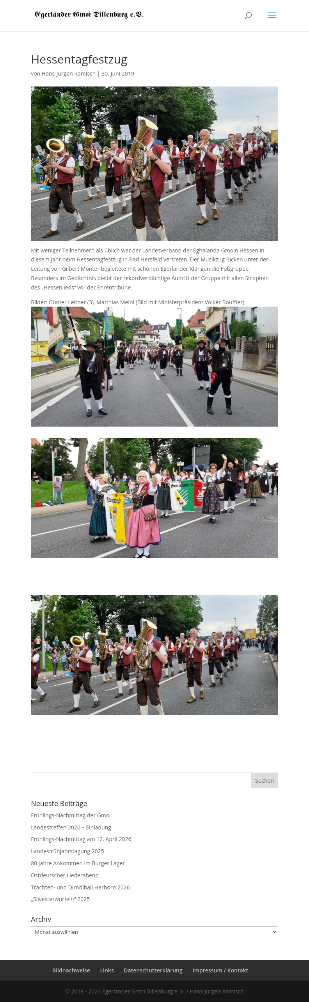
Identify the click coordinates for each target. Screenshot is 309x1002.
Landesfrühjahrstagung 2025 (67, 851)
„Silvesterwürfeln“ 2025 (60, 899)
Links (107, 970)
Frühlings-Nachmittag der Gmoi (71, 815)
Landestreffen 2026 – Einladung (71, 827)
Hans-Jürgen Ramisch (69, 73)
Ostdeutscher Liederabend (65, 875)
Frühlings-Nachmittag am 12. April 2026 (81, 839)
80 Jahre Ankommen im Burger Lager (78, 863)
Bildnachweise (71, 970)
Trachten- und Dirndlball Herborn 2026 (80, 887)
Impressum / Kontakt (220, 970)
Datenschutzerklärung (153, 970)
